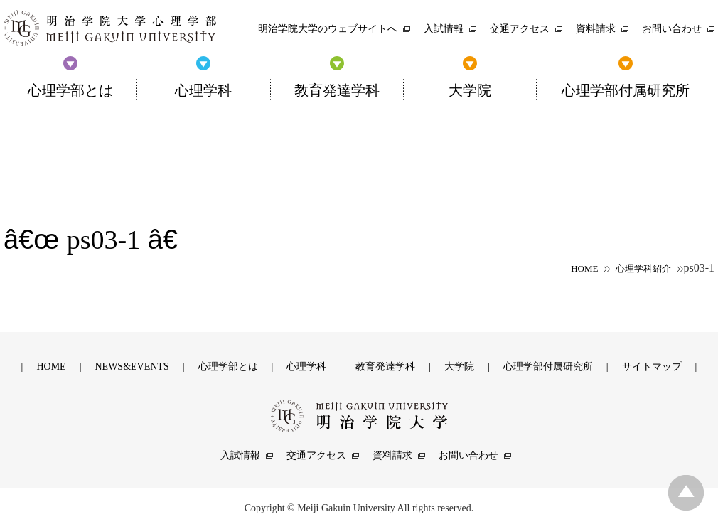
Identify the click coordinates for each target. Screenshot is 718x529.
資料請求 (392, 455)
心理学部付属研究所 (548, 366)
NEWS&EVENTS (131, 366)
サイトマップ (652, 366)
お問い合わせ (468, 455)
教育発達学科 (385, 366)
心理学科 (306, 366)
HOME (584, 268)
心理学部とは (228, 366)
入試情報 (240, 455)
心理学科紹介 (643, 268)
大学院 (459, 366)
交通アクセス (316, 455)
